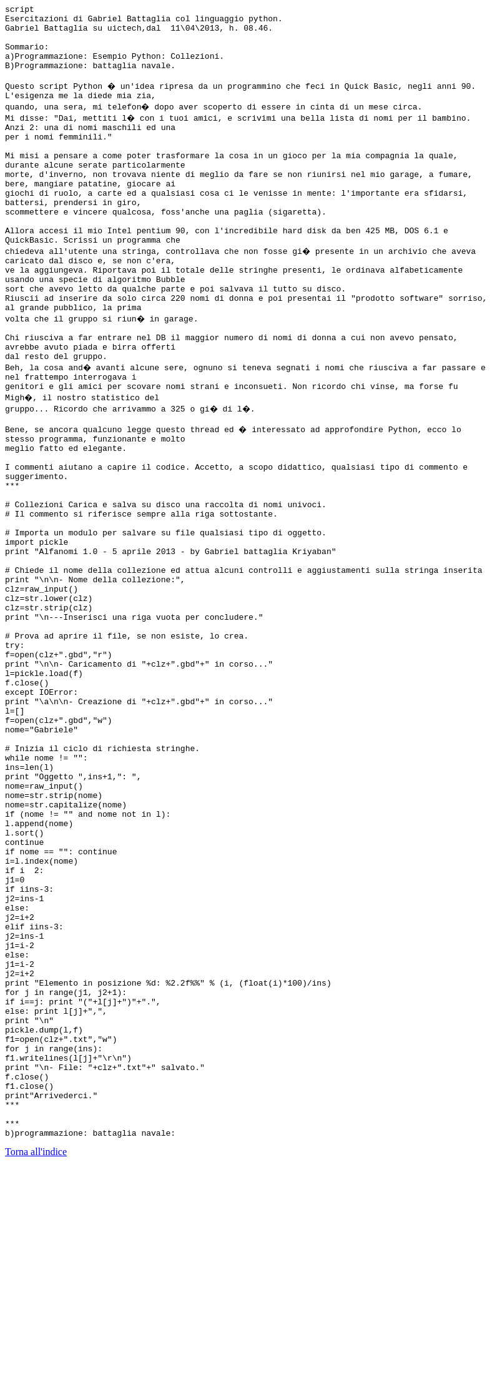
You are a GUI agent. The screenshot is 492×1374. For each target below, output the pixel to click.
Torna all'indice (36, 1358)
